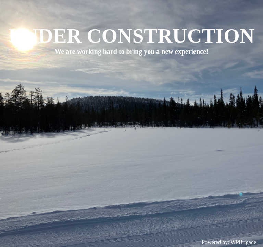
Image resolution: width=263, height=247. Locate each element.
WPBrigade (243, 242)
